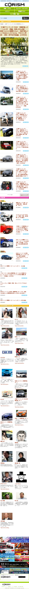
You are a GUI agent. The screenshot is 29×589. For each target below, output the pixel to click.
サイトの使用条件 (14, 586)
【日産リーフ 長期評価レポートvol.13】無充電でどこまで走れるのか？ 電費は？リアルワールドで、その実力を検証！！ (22, 229)
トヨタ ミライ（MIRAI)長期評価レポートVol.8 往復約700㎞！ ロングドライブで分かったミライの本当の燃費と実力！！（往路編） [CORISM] (13, 275)
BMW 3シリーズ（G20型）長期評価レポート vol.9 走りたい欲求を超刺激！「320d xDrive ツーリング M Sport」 (22, 256)
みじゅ (16, 319)
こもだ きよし (18, 483)
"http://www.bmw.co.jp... (5, 430)
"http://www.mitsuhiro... (5, 489)
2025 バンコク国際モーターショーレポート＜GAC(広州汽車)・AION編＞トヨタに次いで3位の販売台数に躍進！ (22, 242)
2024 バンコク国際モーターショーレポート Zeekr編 (12, 266)
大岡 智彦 (2, 521)
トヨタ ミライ (3, 377)
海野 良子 (2, 441)
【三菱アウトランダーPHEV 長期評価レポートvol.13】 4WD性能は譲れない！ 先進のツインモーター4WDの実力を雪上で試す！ (22, 88)
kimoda (2, 399)
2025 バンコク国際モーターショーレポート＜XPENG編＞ (13, 300)
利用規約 (9, 586)
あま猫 (1, 319)
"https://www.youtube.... (5, 325)
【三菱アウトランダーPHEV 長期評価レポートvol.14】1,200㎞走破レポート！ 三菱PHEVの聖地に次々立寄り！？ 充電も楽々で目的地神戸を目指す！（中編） (22, 75)
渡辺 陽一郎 (17, 463)
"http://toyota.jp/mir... (4, 384)
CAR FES (2, 357)
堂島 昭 (16, 442)
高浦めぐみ (17, 356)
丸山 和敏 (2, 500)
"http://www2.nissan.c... (19, 388)
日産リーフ (17, 336)
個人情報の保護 (20, 586)
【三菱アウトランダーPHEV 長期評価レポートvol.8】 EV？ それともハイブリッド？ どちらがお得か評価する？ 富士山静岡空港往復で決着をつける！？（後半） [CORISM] (22, 159)
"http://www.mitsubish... (19, 407)
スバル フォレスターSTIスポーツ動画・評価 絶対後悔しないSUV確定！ (22, 216)
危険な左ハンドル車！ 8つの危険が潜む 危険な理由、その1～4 (22, 204)
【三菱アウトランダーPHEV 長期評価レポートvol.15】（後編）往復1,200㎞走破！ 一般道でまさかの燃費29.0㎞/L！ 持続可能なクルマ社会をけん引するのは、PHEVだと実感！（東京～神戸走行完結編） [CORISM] (14, 31)
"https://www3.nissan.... (19, 343)
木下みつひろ (3, 483)
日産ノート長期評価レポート (21, 418)
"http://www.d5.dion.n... (5, 405)
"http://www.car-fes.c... (5, 364)
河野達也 (2, 463)
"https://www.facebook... (20, 363)
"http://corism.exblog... (5, 527)
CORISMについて (4, 586)
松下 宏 (16, 500)
